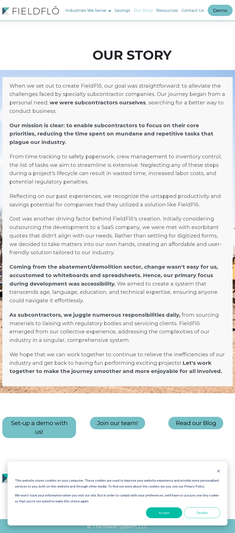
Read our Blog (196, 422)
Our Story (143, 10)
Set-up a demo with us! (39, 427)
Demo (220, 10)
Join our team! (117, 422)
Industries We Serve (88, 10)
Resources (167, 10)
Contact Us (193, 10)
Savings (122, 10)
